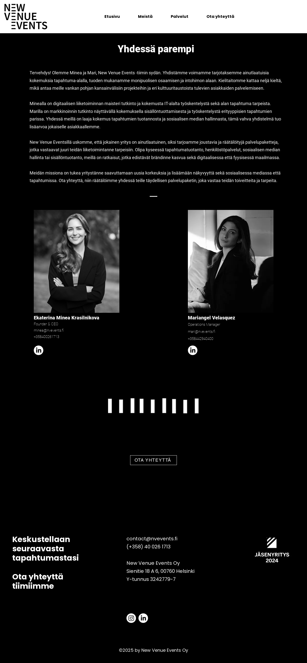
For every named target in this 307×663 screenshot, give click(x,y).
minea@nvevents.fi (49, 330)
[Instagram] (131, 618)
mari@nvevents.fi (201, 331)
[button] (179, 17)
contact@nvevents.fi (151, 538)
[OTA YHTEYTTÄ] (153, 460)
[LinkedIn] (38, 350)
